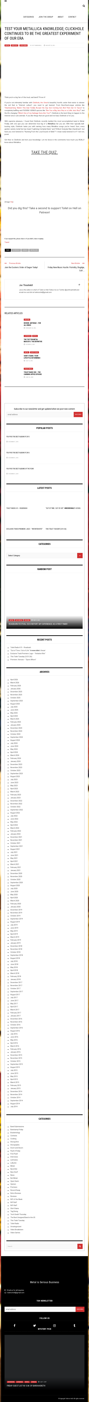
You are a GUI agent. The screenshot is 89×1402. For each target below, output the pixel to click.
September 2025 (16, 701)
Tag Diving (14, 1211)
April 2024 (14, 752)
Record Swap (15, 1190)
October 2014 (15, 1097)
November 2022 (16, 804)
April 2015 (14, 1079)
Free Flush (14, 1154)
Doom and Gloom (16, 1148)
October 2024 (15, 734)
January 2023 (15, 798)
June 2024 (14, 746)
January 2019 (15, 943)
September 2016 (16, 1028)
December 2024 (16, 728)
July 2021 (13, 852)
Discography (14, 1145)
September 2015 (16, 1064)
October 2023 (15, 770)
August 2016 (15, 1031)
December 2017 (16, 982)
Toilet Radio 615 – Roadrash (16, 508)
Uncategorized (15, 1226)
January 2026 (15, 689)
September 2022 (16, 810)
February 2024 (15, 758)
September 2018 (16, 955)
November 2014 (16, 1094)
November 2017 (16, 985)
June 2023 (14, 782)
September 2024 (16, 737)
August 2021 (15, 849)
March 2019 (14, 937)
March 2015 (14, 1082)
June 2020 (14, 891)
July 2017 (13, 997)
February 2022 (15, 831)
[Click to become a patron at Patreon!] (44, 225)
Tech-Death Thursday (18, 1214)
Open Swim (23, 45)
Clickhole (36, 103)
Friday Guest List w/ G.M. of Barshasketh (26, 1385)
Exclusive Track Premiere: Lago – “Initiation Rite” (24, 529)
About (61, 17)
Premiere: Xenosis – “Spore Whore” (23, 660)
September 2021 (16, 846)
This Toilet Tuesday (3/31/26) (56, 529)
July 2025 (13, 707)
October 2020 (15, 879)
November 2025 (16, 695)
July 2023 (13, 779)
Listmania (28, 336)
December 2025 (16, 692)
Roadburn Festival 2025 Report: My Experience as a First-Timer (38, 624)
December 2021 (16, 837)
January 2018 (15, 979)
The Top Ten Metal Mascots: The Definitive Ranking (33, 342)
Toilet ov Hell (69, 1398)
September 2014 (16, 1101)
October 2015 (15, 1061)
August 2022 (15, 813)
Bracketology (15, 1133)
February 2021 (15, 867)
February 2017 (15, 1013)
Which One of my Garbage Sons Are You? (34, 113)
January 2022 (15, 834)
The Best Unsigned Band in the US (22, 1217)
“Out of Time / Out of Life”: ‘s (63, 508)
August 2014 (15, 1104)
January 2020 (15, 907)
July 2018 (13, 961)
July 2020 (13, 888)
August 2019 (15, 922)
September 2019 (16, 919)
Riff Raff (13, 1202)
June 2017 (14, 1000)
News (12, 1175)
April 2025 (14, 716)
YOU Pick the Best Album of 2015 (18, 437)
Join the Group (46, 17)
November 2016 (16, 1022)
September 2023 (16, 773)
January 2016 (15, 1052)
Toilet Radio (28, 369)
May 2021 (14, 858)
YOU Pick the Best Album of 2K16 (18, 453)
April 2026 (14, 680)
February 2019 (15, 940)
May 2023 (14, 786)
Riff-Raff (13, 1205)
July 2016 (13, 1034)
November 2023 (16, 767)
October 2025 (15, 698)
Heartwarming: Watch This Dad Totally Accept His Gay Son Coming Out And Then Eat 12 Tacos (43, 108)
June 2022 (14, 819)
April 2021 (14, 861)
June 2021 (14, 855)
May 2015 (14, 1076)
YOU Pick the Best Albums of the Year (20, 469)
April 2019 (14, 934)
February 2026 (15, 686)
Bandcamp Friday (16, 1130)
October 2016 (15, 1025)
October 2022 (15, 807)
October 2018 (15, 952)
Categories (28, 17)
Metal (7, 45)
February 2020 (15, 904)
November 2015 (16, 1058)
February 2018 (15, 976)
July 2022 (13, 816)
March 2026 (14, 683)
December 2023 (16, 764)
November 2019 (16, 913)
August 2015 (15, 1067)
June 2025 (14, 710)
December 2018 (16, 946)
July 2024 (13, 743)
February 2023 (15, 795)
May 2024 (14, 749)
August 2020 (15, 885)
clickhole (16, 250)
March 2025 (14, 719)
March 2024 (14, 755)
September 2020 (16, 882)
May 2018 (14, 967)
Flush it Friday (15, 1151)
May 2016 (14, 1040)
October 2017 (15, 988)
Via (11, 202)
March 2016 (14, 1046)
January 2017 (15, 1016)
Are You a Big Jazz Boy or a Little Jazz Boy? (63, 110)
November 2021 (16, 840)
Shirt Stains (34, 352)
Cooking (13, 1139)
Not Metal (19, 620)
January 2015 (15, 1088)
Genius (25, 250)
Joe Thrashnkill (37, 45)
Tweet (7, 242)
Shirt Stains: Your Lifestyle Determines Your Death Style (32, 358)
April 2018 (14, 970)
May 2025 (14, 713)
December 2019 (16, 910)
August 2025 (15, 704)
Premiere (13, 1187)
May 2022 (14, 822)
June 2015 (14, 1073)
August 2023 (15, 776)
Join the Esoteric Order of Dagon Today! (21, 267)
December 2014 (16, 1091)
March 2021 (14, 864)
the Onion (44, 103)
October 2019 (15, 916)
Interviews (14, 1157)
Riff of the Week (16, 1199)
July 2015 (13, 1070)
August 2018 (15, 958)
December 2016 (16, 1019)
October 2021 (15, 843)
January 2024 (15, 761)
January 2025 (15, 725)
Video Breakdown (16, 1230)
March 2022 (14, 828)
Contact (72, 17)
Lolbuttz (13, 1163)
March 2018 (14, 973)
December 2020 (16, 873)
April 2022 (14, 825)
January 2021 (15, 870)
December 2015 (16, 1055)
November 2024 (16, 731)
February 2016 (15, 1049)
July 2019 (13, 925)
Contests (13, 1136)
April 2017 (14, 1007)
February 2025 (15, 722)
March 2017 (14, 1010)
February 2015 (15, 1085)
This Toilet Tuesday (17, 1220)
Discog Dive (14, 1142)
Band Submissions (17, 1126)
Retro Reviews (15, 1193)
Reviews (27, 319)
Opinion (13, 1184)
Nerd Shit (14, 45)
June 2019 (14, 928)
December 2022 (16, 801)
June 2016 (14, 1037)
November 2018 (16, 949)
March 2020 (14, 901)
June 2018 (14, 964)
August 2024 (15, 740)
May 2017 (14, 1004)
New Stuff (14, 1172)
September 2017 (16, 991)
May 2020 (14, 895)
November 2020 (16, 876)
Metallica (34, 250)
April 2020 (14, 898)
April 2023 (14, 789)
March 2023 (14, 792)
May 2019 (14, 931)
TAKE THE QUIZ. (44, 152)
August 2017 (15, 995)
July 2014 (13, 1106)
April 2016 (14, 1043)
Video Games (15, 1233)
